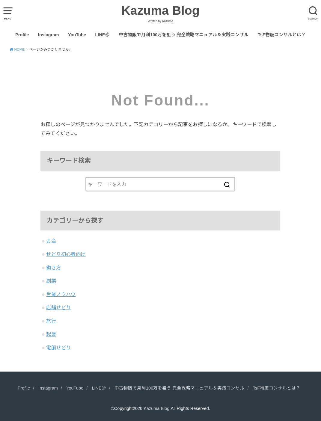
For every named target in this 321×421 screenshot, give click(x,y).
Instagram (48, 34)
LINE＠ (102, 34)
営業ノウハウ (61, 294)
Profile (22, 34)
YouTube (77, 34)
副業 (51, 280)
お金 (51, 241)
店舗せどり (58, 307)
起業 (51, 334)
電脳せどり (58, 347)
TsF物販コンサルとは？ (282, 34)
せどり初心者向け (65, 254)
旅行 (51, 321)
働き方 (53, 267)
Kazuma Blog (160, 10)
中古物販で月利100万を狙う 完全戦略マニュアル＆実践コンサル (183, 34)
